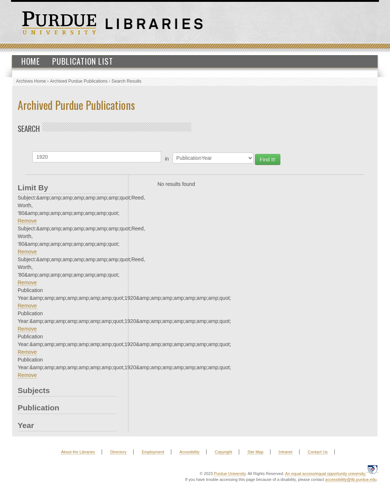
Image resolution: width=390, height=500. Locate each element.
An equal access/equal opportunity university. (325, 473)
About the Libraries (78, 452)
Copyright (223, 452)
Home (30, 61)
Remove (27, 221)
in (167, 159)
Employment (153, 452)
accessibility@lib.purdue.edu (351, 479)
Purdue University (229, 473)
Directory (118, 452)
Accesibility (189, 452)
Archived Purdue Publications (79, 81)
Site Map (255, 452)
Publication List (82, 61)
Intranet (285, 452)
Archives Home (31, 81)
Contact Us (317, 452)
